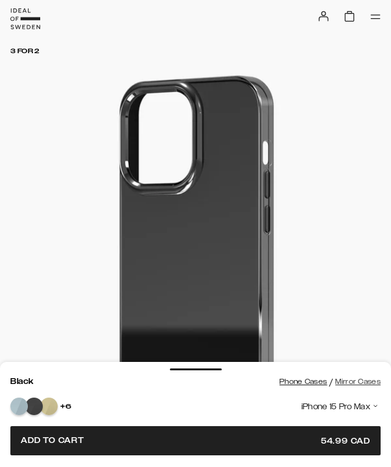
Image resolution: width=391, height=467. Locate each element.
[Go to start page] (25, 18)
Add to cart (195, 441)
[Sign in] (324, 16)
